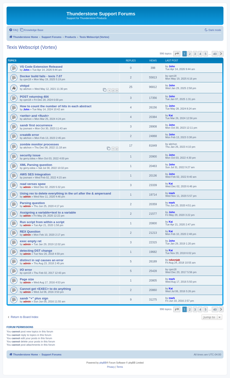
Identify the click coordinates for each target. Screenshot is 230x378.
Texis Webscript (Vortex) (32, 47)
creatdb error (29, 135)
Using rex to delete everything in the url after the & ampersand (65, 193)
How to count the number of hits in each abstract (55, 106)
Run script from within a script (42, 222)
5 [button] (205, 54)
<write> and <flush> (34, 115)
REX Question (30, 231)
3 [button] (195, 54)
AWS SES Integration (35, 174)
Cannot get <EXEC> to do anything (45, 289)
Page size (27, 279)
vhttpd (24, 85)
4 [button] (200, 54)
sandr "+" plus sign (34, 298)
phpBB (102, 362)
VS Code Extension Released (41, 66)
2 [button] (190, 54)
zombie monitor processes (39, 144)
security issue (30, 155)
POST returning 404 (34, 96)
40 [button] (215, 54)
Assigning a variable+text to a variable (48, 212)
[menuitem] (13, 30)
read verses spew (33, 184)
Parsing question (32, 203)
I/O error (26, 269)
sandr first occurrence (36, 125)
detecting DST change (36, 250)
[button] (176, 54)
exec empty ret (30, 241)
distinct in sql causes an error (42, 260)
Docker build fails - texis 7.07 (41, 76)
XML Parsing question (36, 165)
